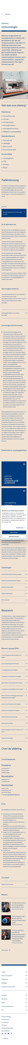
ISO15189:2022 (17, 277)
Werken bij (14, 999)
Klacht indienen (5, 1030)
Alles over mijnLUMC (14, 975)
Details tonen (19, 527)
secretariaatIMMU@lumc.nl (12, 794)
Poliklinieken (14, 979)
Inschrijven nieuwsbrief (14, 1006)
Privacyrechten (5, 1019)
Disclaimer (4, 1025)
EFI (12, 275)
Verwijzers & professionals (14, 986)
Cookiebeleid (4, 1022)
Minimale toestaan (14, 536)
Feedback (5, 1038)
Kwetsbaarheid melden (7, 1028)
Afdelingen (14, 983)
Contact (14, 972)
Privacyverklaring (6, 1016)
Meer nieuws (5, 950)
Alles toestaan (14, 532)
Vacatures (14, 995)
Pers (14, 1010)
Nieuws (14, 1002)
